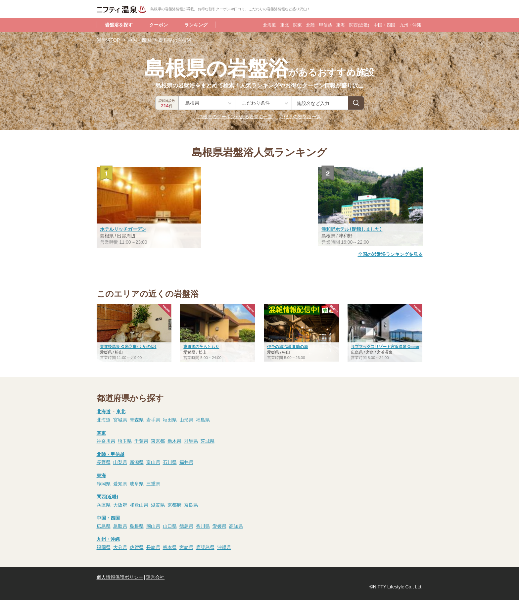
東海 (340, 25)
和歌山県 (139, 504)
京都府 (174, 504)
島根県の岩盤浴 (175, 39)
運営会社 (155, 577)
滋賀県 (158, 504)
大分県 (120, 547)
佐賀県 (137, 547)
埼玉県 (125, 440)
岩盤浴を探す (119, 24)
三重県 (153, 483)
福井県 (186, 462)
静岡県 (104, 483)
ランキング (196, 24)
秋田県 (170, 419)
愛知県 (120, 483)
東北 (284, 25)
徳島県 (186, 526)
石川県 (170, 462)
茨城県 (207, 440)
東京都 (158, 440)
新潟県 (137, 462)
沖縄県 (224, 547)
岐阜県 (137, 483)
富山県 (153, 462)
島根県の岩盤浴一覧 (300, 116)
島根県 (137, 526)
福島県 (203, 419)
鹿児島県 (205, 547)
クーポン (158, 24)
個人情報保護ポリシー (120, 577)
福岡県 (104, 547)
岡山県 (153, 526)
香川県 (203, 526)
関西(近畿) (359, 25)
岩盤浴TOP (108, 39)
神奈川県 (106, 440)
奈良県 (191, 504)
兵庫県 (104, 504)
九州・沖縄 (410, 25)
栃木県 (174, 440)
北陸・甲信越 (319, 25)
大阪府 (120, 504)
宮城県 (120, 419)
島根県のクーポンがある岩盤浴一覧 (235, 116)
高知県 (236, 526)
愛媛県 (219, 526)
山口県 (170, 526)
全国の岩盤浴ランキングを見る (390, 254)
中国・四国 (384, 25)
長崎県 (153, 547)
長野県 (104, 462)
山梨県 (120, 462)
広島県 (104, 526)
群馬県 (191, 440)
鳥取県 (120, 526)
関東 (297, 25)
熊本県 (170, 547)
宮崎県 (186, 547)
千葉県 (141, 440)
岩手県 (153, 419)
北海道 (269, 25)
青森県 (137, 419)
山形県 (186, 419)
